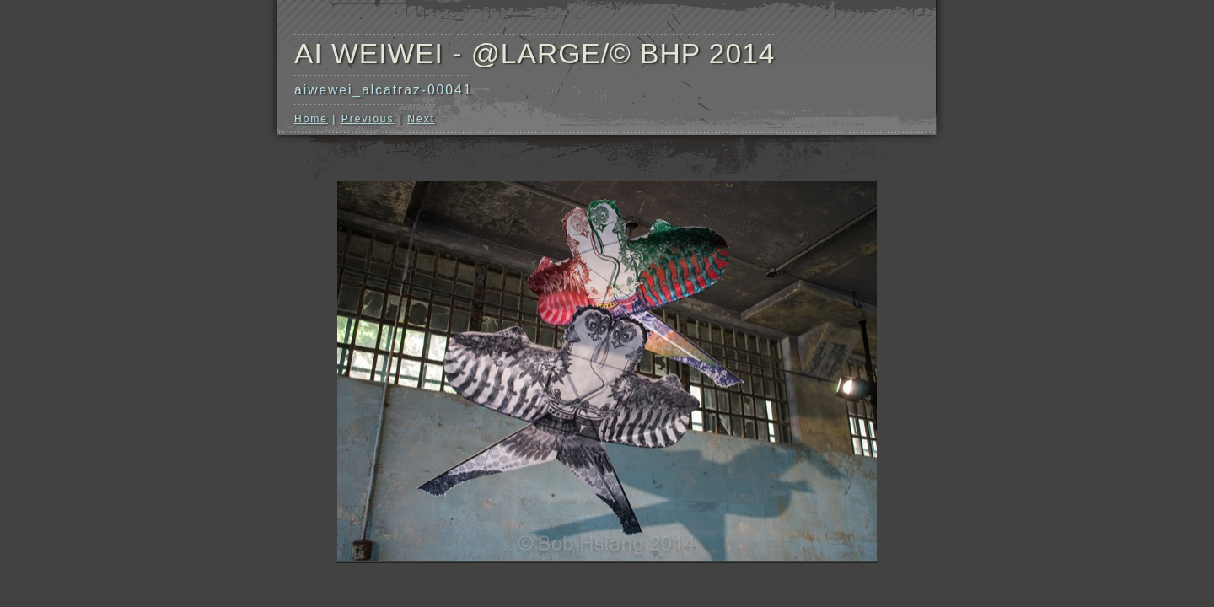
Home (311, 119)
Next (421, 119)
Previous (368, 119)
